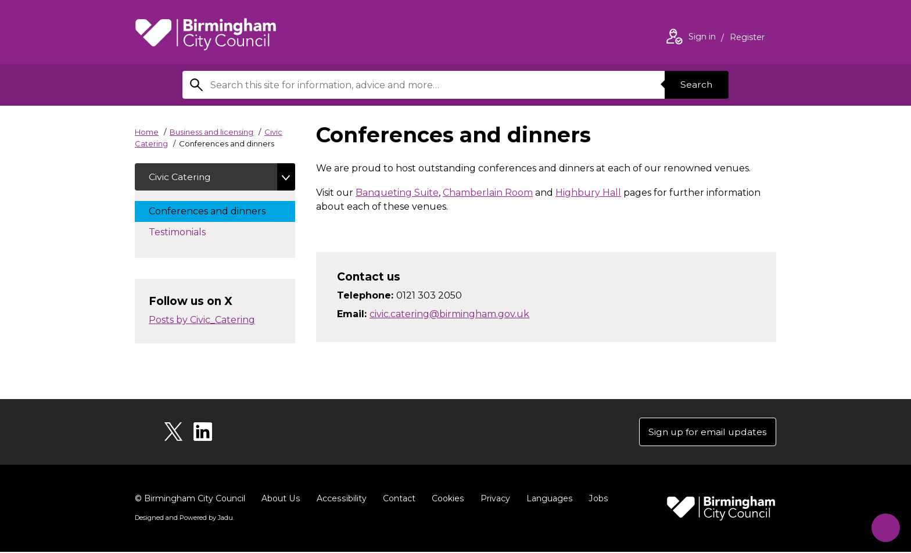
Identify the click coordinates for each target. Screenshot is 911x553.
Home (147, 132)
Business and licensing (211, 132)
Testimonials (189, 231)
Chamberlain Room (488, 192)
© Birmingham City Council (190, 499)
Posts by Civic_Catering (202, 320)
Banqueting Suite (397, 192)
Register (747, 38)
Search (696, 84)
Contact (397, 499)
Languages (546, 499)
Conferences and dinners (219, 210)
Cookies (445, 499)
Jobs (595, 499)
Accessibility (339, 499)
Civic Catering (180, 176)
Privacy (492, 499)
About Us (280, 499)
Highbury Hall (588, 192)
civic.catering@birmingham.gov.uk (449, 313)
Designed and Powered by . (184, 519)
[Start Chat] (884, 526)
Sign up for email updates (706, 432)
